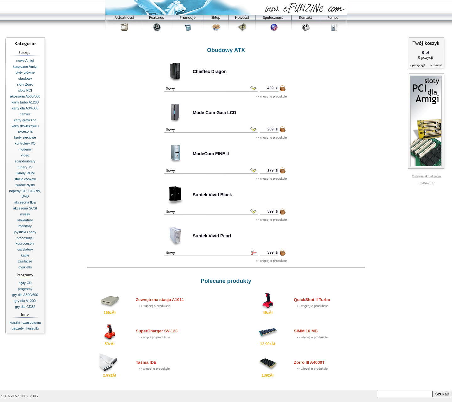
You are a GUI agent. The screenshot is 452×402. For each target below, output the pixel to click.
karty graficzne (25, 120)
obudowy (25, 78)
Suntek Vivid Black (212, 194)
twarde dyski (25, 185)
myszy (25, 214)
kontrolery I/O (25, 143)
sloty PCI (25, 90)
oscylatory (25, 249)
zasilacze (25, 261)
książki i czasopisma (25, 322)
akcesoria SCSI (25, 208)
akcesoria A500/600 (25, 96)
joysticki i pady (25, 232)
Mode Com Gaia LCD (214, 112)
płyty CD (25, 283)
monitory (25, 226)
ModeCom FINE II (211, 153)
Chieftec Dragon (210, 71)
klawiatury (25, 220)
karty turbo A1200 (25, 102)
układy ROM (25, 173)
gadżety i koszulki (25, 328)
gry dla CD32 (25, 307)
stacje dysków (25, 179)
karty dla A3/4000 (25, 108)
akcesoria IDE (25, 202)
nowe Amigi (25, 60)
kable (25, 255)
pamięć (24, 114)
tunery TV (25, 167)
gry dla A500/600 (25, 295)
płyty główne (25, 72)
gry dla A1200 (24, 301)
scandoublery (25, 161)
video (25, 155)
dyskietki (25, 267)
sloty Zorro (25, 84)
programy (25, 289)
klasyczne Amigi (25, 66)
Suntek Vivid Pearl (212, 235)
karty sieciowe (25, 137)
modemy (25, 149)
